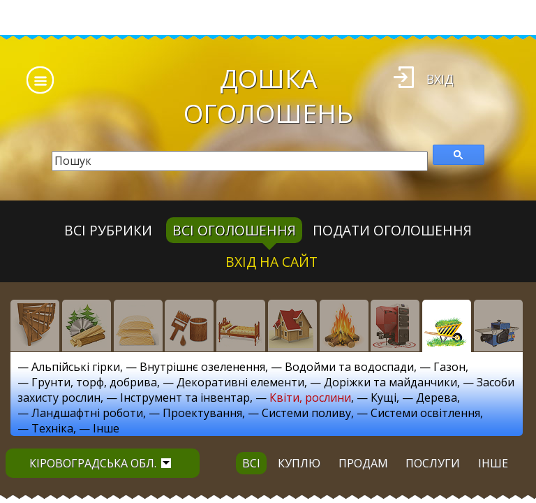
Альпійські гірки (75, 366)
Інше (106, 428)
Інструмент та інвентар (185, 397)
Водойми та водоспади (349, 366)
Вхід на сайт (271, 261)
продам (363, 463)
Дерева (436, 397)
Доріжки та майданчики (390, 382)
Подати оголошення (392, 230)
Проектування (202, 413)
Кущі (383, 397)
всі (251, 463)
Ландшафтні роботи (87, 413)
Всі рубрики (108, 230)
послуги (432, 463)
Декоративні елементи (240, 382)
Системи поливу (306, 413)
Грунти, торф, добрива (94, 382)
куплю (299, 463)
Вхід (440, 79)
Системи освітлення (425, 413)
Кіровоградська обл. (100, 463)
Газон (449, 366)
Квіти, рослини (310, 397)
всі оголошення (234, 230)
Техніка (52, 428)
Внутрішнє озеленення (202, 366)
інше (493, 463)
